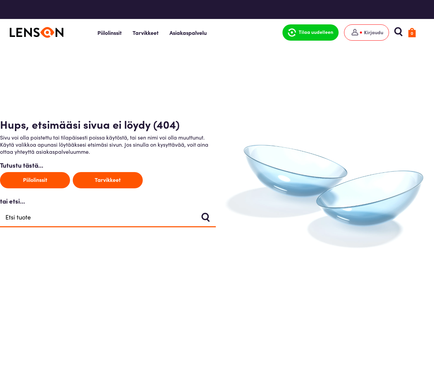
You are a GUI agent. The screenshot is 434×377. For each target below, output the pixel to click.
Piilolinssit (115, 32)
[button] (312, 32)
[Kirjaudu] (367, 32)
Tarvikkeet (151, 32)
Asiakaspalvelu (193, 32)
